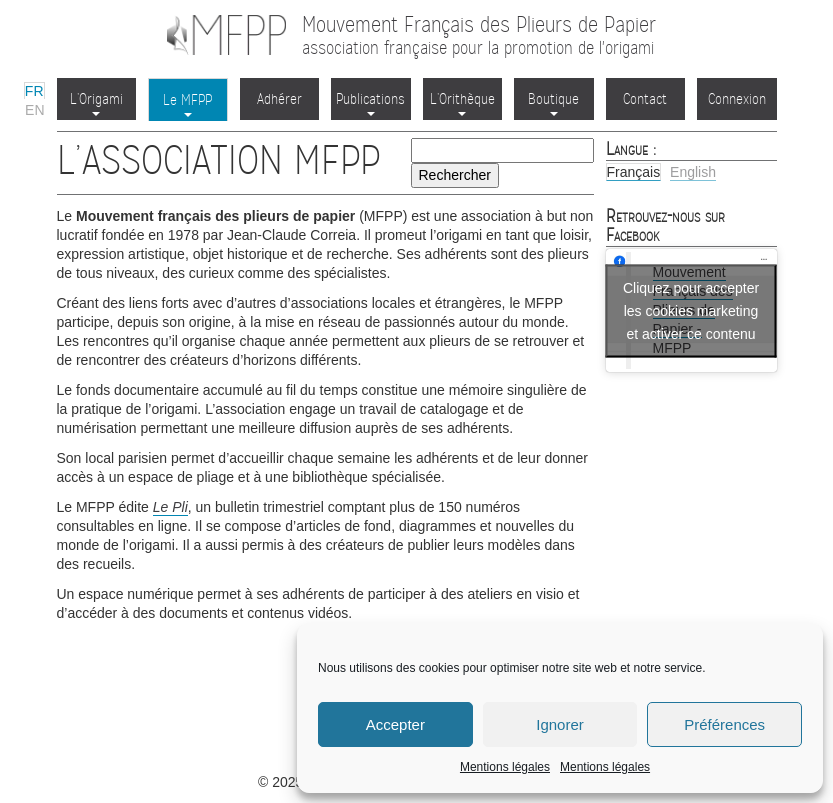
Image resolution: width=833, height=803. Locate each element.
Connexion (737, 99)
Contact (645, 99)
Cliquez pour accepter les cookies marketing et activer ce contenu (691, 310)
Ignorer (560, 724)
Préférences (724, 724)
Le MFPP (187, 104)
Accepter (395, 724)
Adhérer (279, 99)
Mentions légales (505, 767)
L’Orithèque (462, 103)
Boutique (553, 103)
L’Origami (96, 103)
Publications (370, 103)
